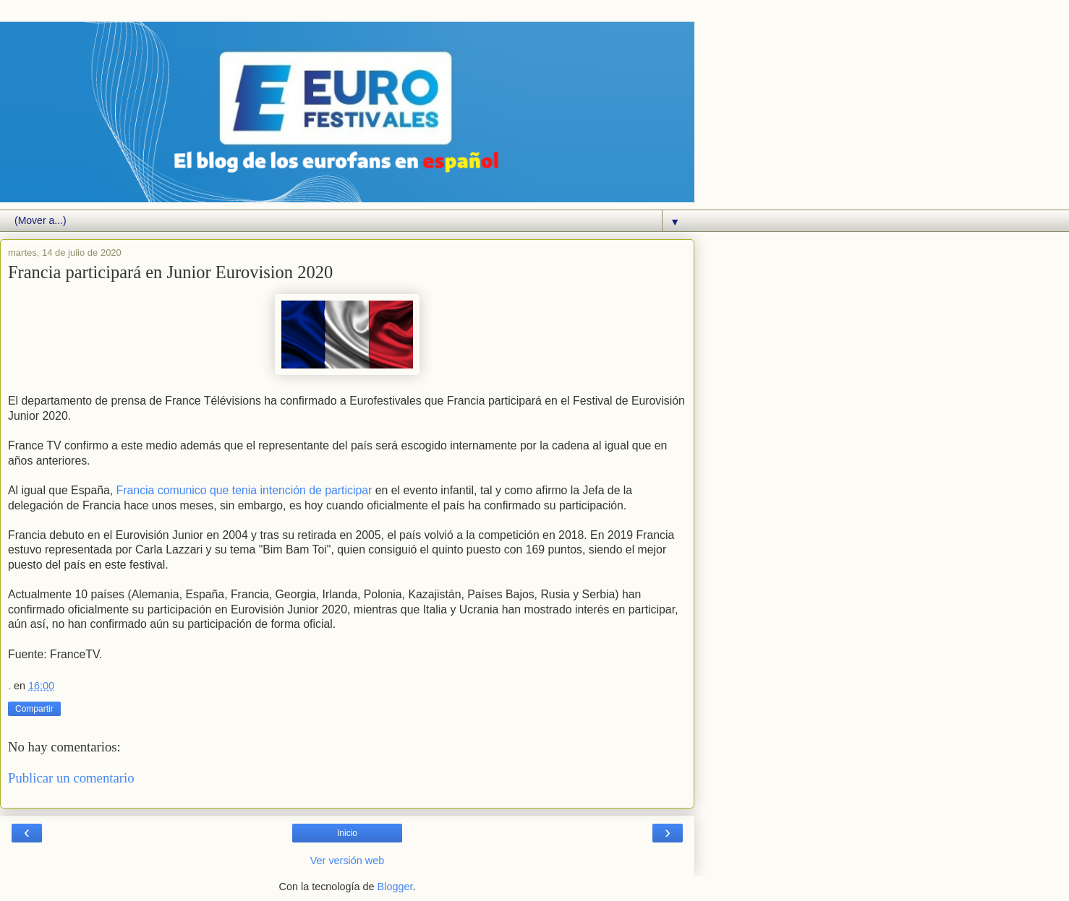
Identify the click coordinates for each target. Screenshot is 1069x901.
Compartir (34, 709)
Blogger (395, 886)
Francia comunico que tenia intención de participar (244, 490)
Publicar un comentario (71, 777)
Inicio (347, 833)
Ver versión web (347, 860)
